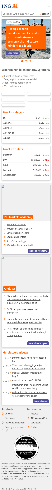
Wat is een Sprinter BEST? (19, 228)
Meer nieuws (40, 401)
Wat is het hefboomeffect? (20, 245)
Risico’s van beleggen (17, 241)
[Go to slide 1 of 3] (22, 61)
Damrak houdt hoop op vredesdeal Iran (24, 358)
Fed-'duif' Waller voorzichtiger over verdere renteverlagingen (25, 393)
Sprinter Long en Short (18, 233)
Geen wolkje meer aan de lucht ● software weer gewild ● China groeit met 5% (28, 321)
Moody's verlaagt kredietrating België (22, 373)
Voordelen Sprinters (16, 237)
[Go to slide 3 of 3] (30, 61)
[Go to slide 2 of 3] (26, 61)
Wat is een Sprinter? (16, 224)
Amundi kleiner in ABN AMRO (22, 380)
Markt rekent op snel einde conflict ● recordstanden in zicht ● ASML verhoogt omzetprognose (26, 332)
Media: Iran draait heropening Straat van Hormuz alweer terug (25, 385)
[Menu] (49, 6)
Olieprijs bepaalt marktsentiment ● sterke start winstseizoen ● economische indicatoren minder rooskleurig (28, 299)
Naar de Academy (38, 250)
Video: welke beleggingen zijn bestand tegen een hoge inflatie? (24, 365)
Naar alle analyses (38, 343)
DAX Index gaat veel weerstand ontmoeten (22, 311)
